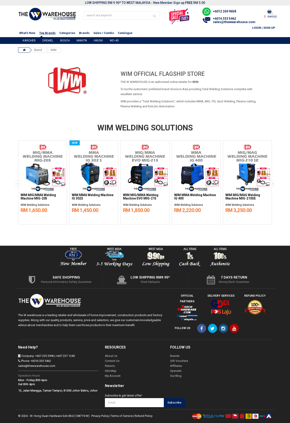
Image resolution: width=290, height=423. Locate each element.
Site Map (110, 371)
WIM (53, 50)
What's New (27, 33)
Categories (67, 33)
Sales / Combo (103, 33)
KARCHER (29, 40)
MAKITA (82, 40)
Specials (175, 371)
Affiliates (176, 366)
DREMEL (47, 40)
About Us (111, 356)
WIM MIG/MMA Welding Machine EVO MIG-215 (140, 196)
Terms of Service (122, 416)
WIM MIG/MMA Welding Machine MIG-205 (38, 196)
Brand (38, 50)
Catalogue (125, 33)
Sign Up (269, 27)
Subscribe (174, 402)
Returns (110, 366)
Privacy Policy (100, 416)
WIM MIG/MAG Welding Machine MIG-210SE (242, 196)
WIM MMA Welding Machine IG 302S (93, 196)
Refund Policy (143, 416)
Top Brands (47, 33)
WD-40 (114, 40)
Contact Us (112, 361)
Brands (84, 33)
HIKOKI (98, 40)
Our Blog (175, 375)
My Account (113, 375)
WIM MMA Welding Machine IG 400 (195, 196)
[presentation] (18, 184)
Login (256, 27)
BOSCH (65, 40)
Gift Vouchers (179, 361)
